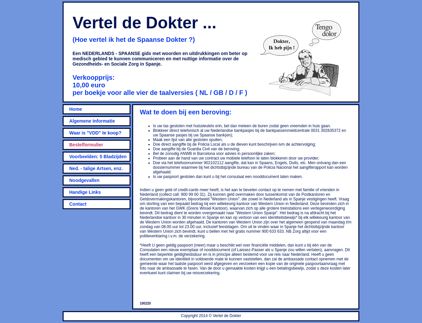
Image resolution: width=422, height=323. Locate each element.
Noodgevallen (84, 180)
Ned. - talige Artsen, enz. (96, 168)
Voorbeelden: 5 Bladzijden (98, 156)
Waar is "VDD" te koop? (95, 132)
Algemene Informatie (92, 121)
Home (75, 109)
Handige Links (85, 192)
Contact (77, 204)
